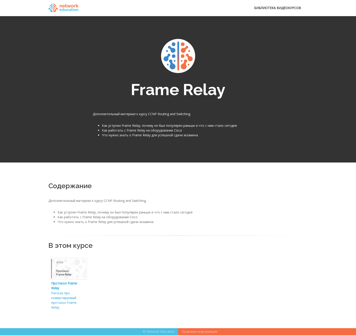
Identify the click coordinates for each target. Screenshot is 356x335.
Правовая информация (199, 331)
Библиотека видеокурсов (277, 8)
